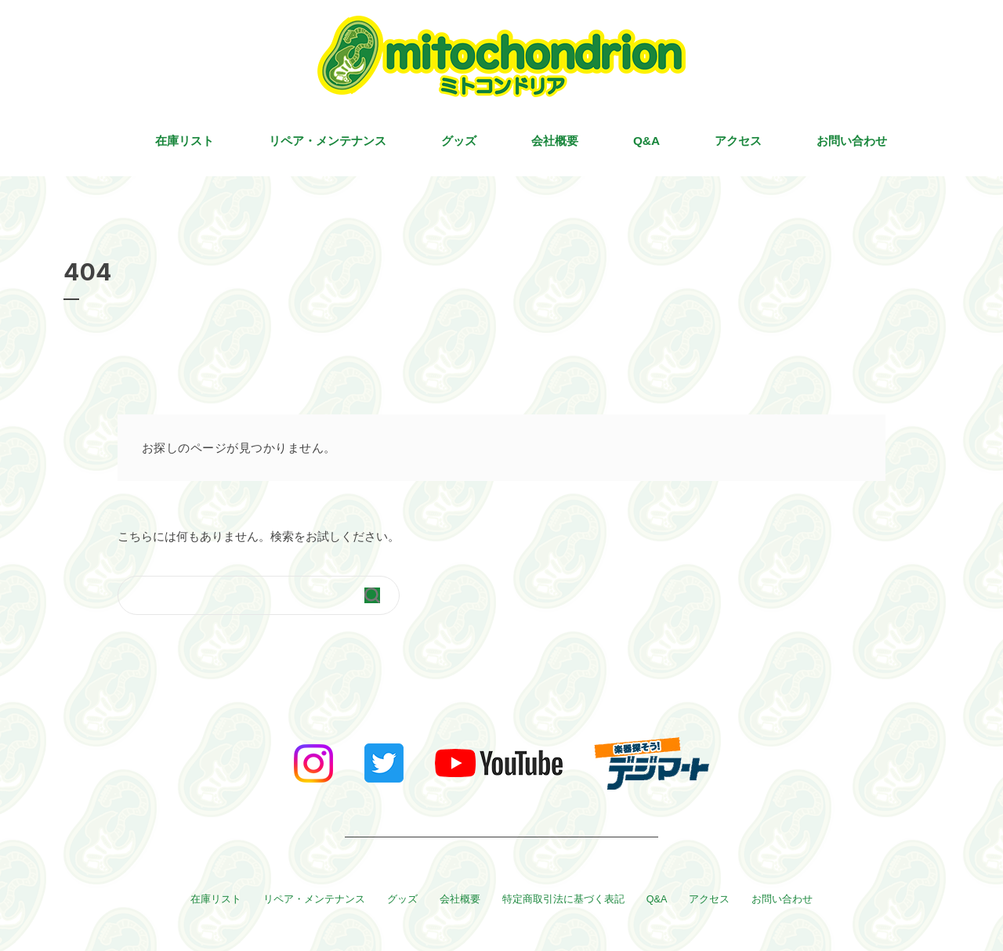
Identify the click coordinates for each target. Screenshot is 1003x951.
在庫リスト (184, 140)
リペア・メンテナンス (327, 140)
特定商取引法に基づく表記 (563, 899)
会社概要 (554, 140)
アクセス (738, 140)
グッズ (458, 140)
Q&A (646, 140)
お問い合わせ (852, 140)
